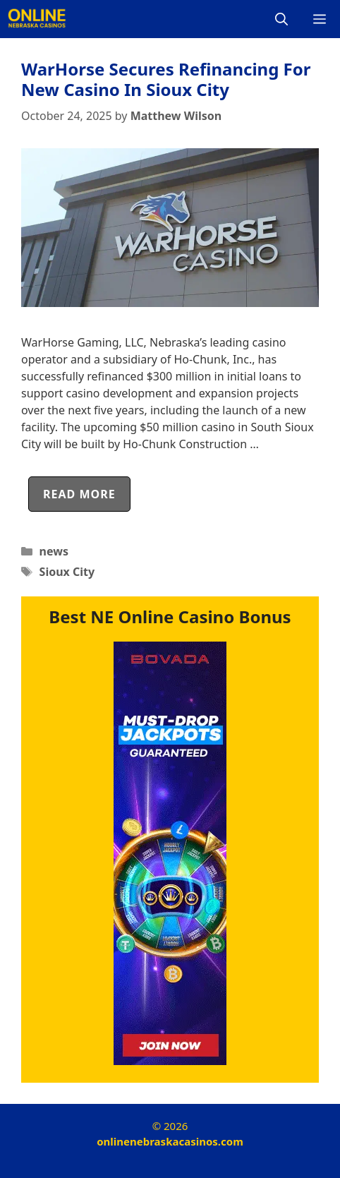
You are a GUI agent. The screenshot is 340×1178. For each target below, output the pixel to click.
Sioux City (67, 571)
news (54, 551)
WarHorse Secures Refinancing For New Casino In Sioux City (166, 79)
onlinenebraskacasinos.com (170, 1141)
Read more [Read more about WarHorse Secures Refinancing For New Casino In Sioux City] (79, 494)
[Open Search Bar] (281, 19)
